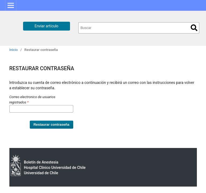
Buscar (194, 27)
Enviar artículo (46, 26)
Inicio (13, 50)
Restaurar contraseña (51, 125)
